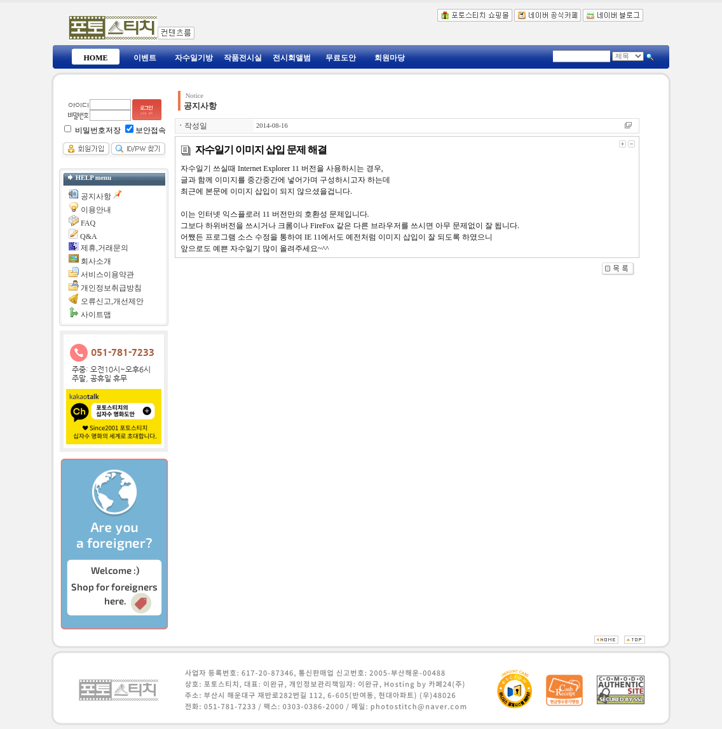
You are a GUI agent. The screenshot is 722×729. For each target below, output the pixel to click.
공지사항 (96, 196)
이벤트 (144, 57)
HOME (96, 57)
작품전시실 (243, 57)
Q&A (88, 236)
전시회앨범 (292, 57)
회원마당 (389, 57)
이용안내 (96, 209)
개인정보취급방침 (111, 287)
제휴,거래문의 (104, 247)
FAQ (88, 223)
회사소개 (96, 261)
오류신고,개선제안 (112, 301)
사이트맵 (96, 314)
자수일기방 (194, 57)
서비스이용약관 (107, 274)
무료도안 (340, 57)
